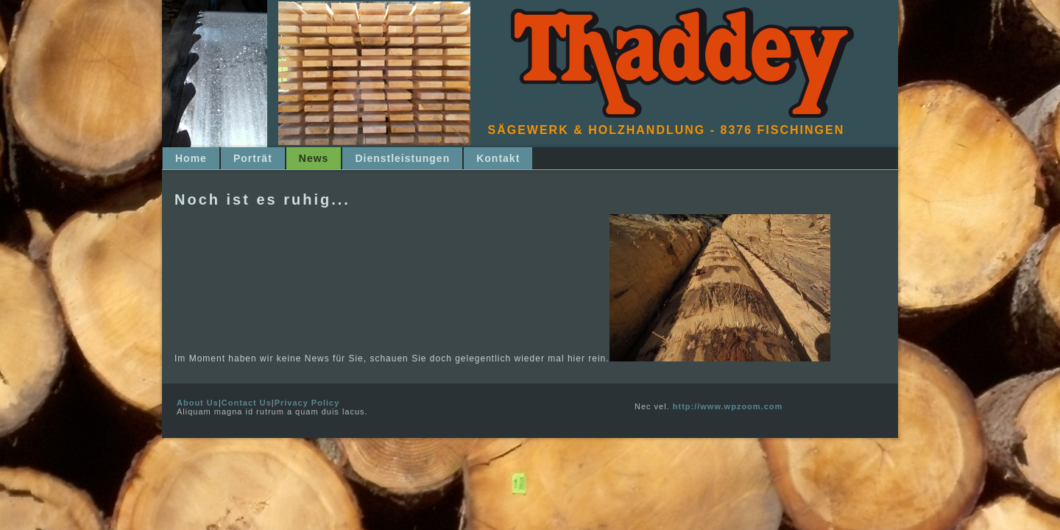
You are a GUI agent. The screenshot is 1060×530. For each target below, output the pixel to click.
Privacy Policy (307, 402)
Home (191, 158)
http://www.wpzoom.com (728, 406)
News (314, 158)
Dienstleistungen (402, 158)
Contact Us (247, 402)
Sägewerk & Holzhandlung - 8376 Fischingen (666, 130)
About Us (198, 402)
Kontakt (498, 158)
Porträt (252, 158)
